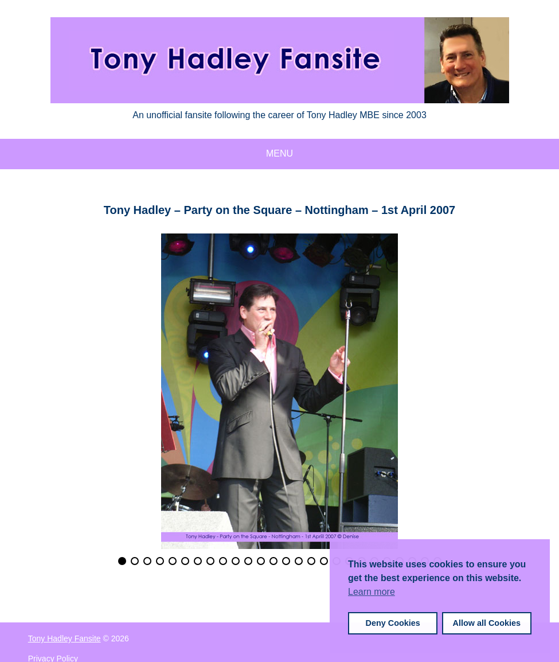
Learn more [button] (371, 592)
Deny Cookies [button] (393, 623)
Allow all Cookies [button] (487, 623)
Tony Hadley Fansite (64, 638)
